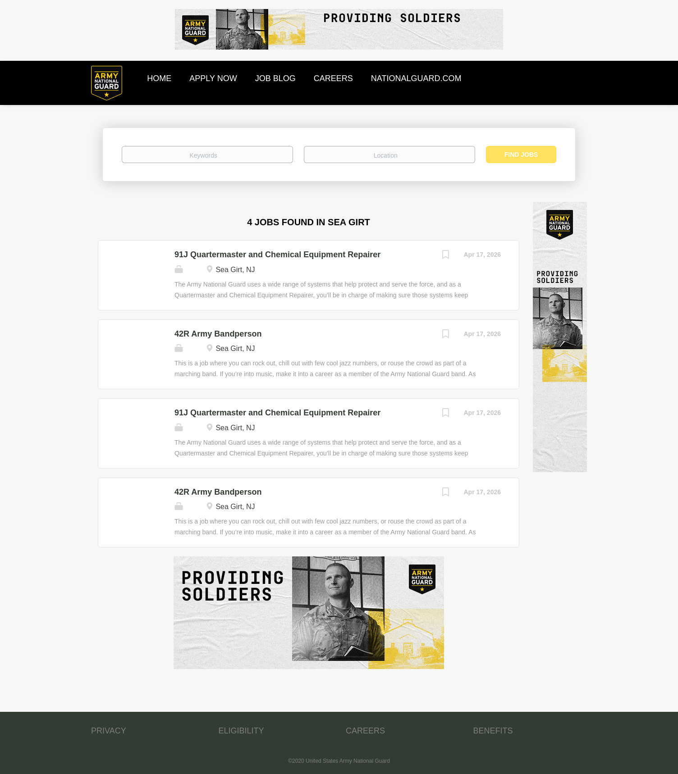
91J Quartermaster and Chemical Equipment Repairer (277, 254)
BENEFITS (493, 730)
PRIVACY (108, 730)
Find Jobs (521, 154)
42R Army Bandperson (217, 333)
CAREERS (365, 730)
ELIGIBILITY (241, 730)
